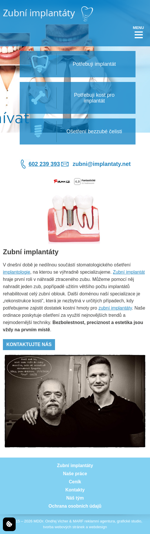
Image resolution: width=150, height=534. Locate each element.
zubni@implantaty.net (102, 164)
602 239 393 (44, 164)
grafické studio (129, 521)
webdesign (98, 527)
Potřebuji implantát (94, 64)
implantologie (16, 272)
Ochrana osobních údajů (75, 506)
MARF (78, 521)
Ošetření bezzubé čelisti (94, 131)
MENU (138, 27)
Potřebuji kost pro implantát (94, 98)
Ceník (75, 481)
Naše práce (75, 473)
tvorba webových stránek (64, 527)
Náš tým (75, 497)
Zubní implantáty (75, 465)
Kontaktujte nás (29, 344)
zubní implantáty (115, 308)
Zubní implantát (129, 272)
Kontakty (75, 489)
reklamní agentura (100, 521)
